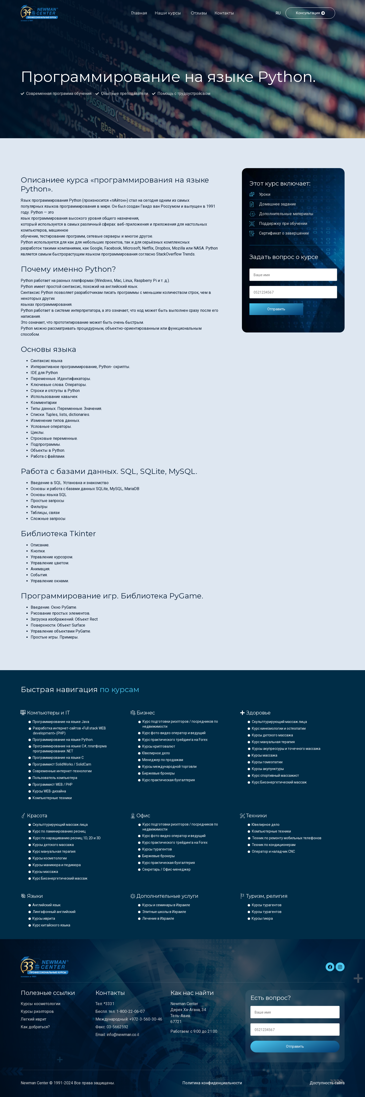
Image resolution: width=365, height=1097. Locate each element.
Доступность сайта (327, 1083)
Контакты (224, 13)
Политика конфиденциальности (212, 1083)
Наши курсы (168, 13)
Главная (139, 13)
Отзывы (199, 13)
